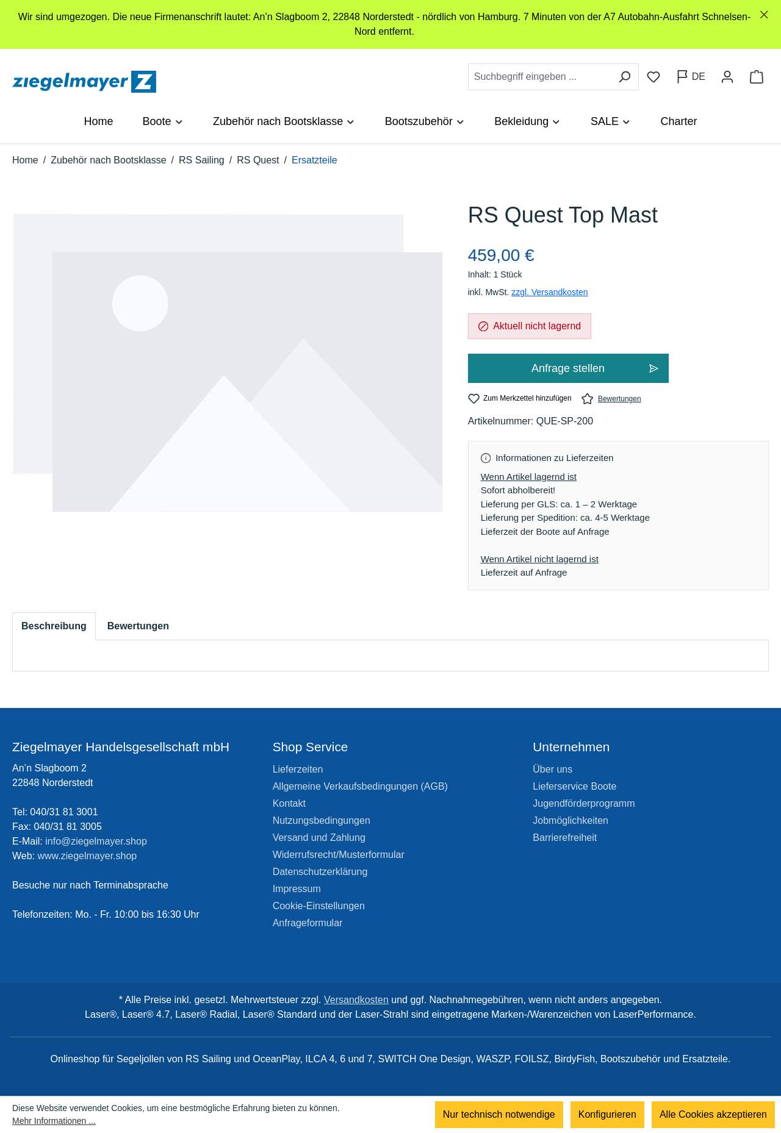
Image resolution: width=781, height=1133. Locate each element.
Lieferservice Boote (574, 786)
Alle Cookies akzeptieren (713, 1114)
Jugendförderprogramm (584, 803)
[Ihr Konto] (727, 76)
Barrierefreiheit (565, 837)
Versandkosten (356, 1000)
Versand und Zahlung (319, 837)
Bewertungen (611, 398)
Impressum (297, 889)
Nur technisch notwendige (499, 1114)
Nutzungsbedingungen (321, 820)
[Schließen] (764, 15)
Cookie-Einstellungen (319, 906)
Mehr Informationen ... (54, 1121)
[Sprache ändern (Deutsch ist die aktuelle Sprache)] (690, 76)
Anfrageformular (308, 923)
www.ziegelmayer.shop (87, 856)
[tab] (54, 626)
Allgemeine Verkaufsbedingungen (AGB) (360, 786)
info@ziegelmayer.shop (96, 841)
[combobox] (539, 76)
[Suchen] (624, 76)
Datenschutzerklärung (320, 872)
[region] (390, 24)
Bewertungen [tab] (138, 626)
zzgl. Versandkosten (549, 292)
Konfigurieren (607, 1114)
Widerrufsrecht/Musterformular (339, 854)
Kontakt (289, 803)
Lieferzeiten (298, 769)
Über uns (552, 769)
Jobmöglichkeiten (570, 820)
